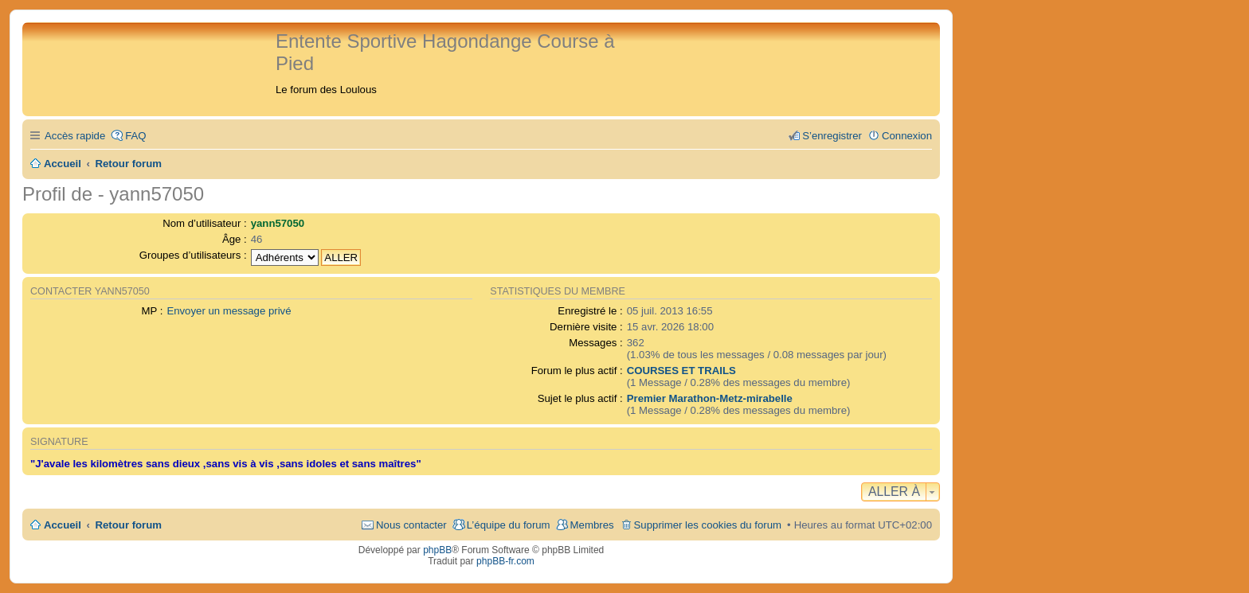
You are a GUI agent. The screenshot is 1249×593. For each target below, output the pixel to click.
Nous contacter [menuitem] (411, 525)
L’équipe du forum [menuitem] (508, 525)
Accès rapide (75, 136)
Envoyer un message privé (228, 311)
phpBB (437, 550)
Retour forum (129, 525)
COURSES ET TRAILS (681, 370)
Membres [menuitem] (592, 525)
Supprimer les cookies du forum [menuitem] (707, 525)
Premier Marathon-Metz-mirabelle (710, 398)
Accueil (62, 525)
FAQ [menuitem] (135, 136)
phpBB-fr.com (505, 561)
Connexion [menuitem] (907, 136)
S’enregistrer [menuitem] (832, 136)
